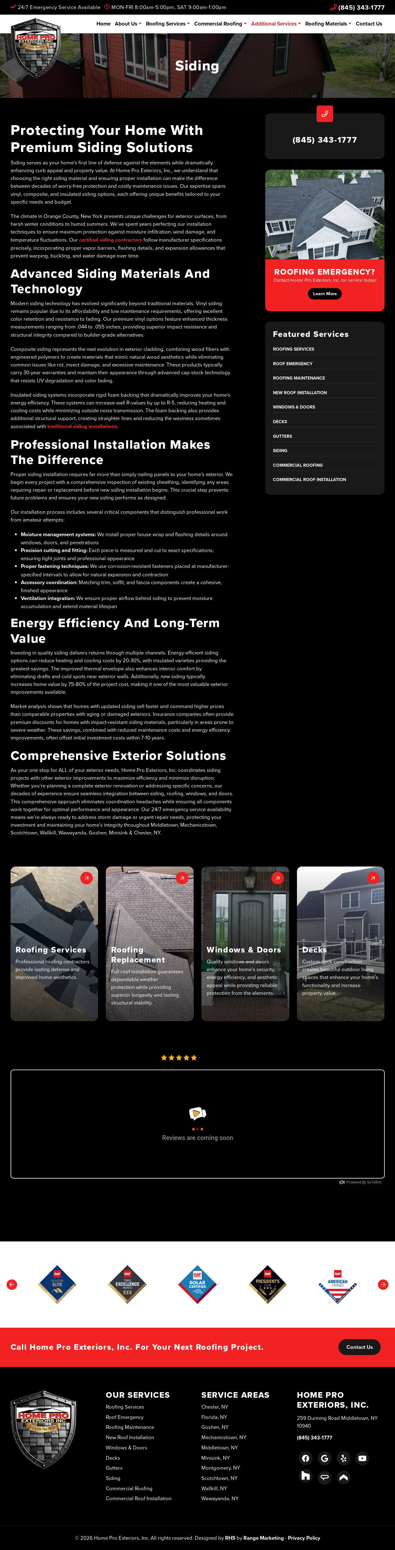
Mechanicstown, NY (224, 1437)
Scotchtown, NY (219, 1477)
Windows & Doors (294, 407)
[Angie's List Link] (325, 1478)
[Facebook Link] (306, 1458)
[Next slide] (383, 1284)
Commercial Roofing (218, 23)
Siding (280, 450)
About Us (126, 23)
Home (103, 23)
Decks (280, 421)
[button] (54, 944)
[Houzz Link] (306, 1476)
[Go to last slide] (12, 1284)
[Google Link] (325, 1458)
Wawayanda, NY (220, 1498)
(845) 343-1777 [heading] (325, 140)
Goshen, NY (215, 1426)
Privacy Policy (304, 1538)
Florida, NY (214, 1416)
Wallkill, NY (214, 1488)
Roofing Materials (326, 23)
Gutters (282, 436)
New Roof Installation (300, 393)
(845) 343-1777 (357, 7)
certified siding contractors (110, 239)
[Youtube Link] (362, 1458)
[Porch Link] (343, 1477)
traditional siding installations (82, 426)
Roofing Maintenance (299, 378)
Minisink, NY (215, 1457)
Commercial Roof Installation (309, 479)
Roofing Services (166, 23)
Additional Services (274, 23)
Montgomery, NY (220, 1467)
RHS (230, 1538)
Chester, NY (214, 1406)
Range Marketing (263, 1538)
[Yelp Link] (343, 1458)
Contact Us (369, 23)
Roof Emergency (293, 364)
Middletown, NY (219, 1447)
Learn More (325, 293)
